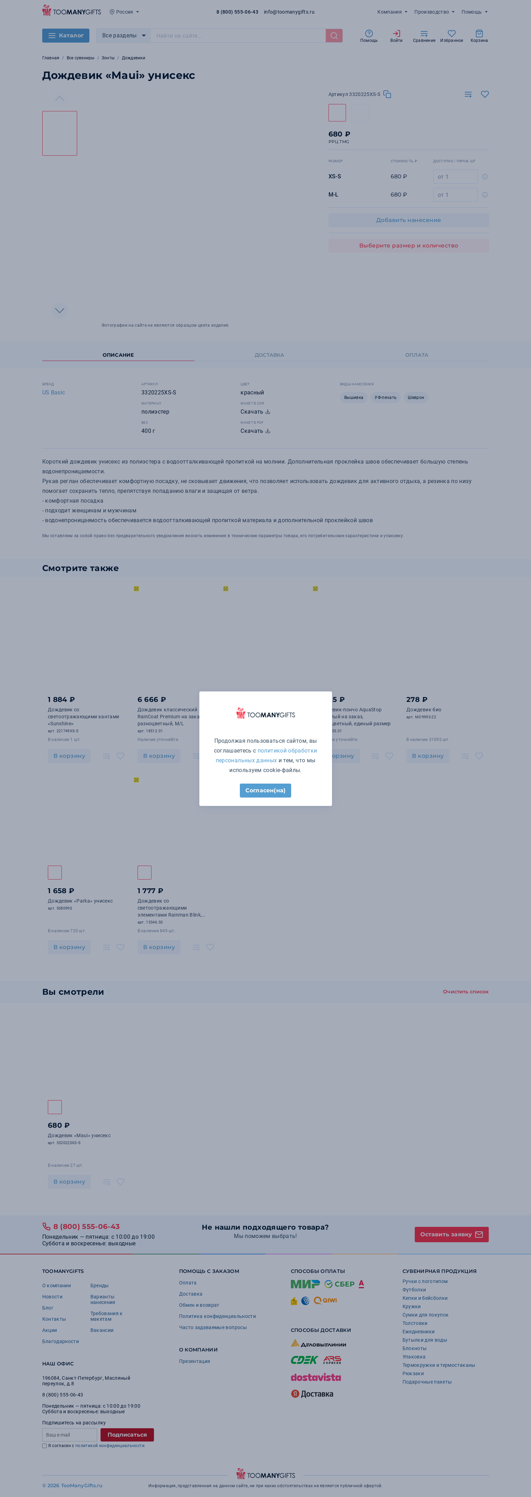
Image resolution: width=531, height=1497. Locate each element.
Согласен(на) (265, 790)
